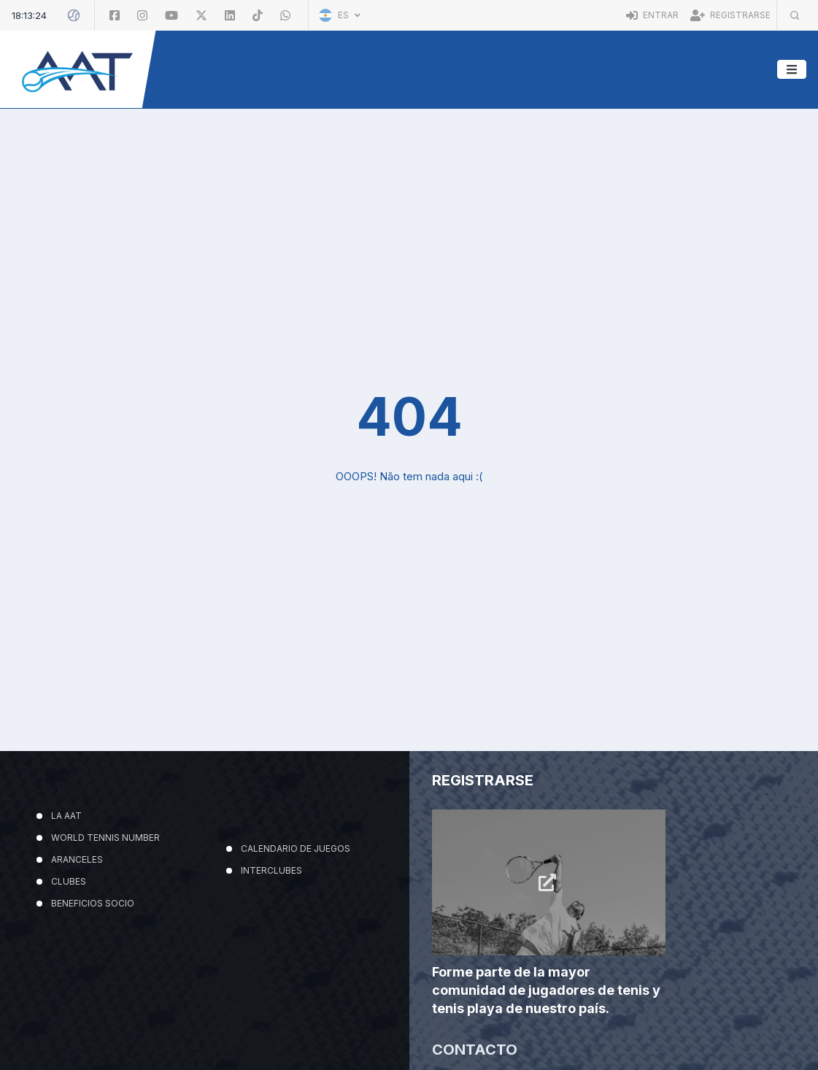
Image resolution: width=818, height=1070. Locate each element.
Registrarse (730, 14)
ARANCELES (77, 859)
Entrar (652, 14)
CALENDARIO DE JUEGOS (295, 848)
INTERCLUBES (271, 870)
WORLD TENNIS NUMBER (105, 837)
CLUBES (68, 881)
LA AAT (66, 815)
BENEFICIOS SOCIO (92, 903)
